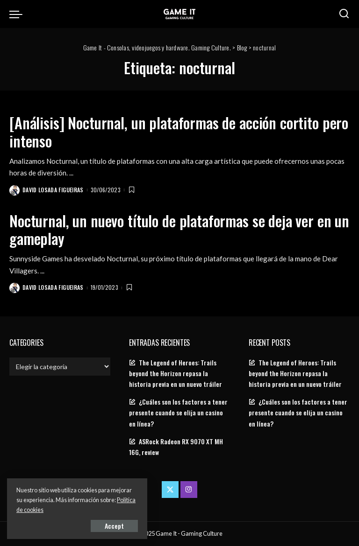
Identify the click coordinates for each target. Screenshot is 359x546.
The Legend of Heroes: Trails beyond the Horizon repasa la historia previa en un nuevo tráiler (175, 373)
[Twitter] (170, 489)
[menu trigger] (18, 14)
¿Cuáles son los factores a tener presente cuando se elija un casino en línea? (178, 412)
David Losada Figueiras (53, 190)
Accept (114, 526)
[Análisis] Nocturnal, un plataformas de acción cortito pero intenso (178, 131)
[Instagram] (188, 489)
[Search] (344, 14)
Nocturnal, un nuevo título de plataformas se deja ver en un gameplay (179, 229)
